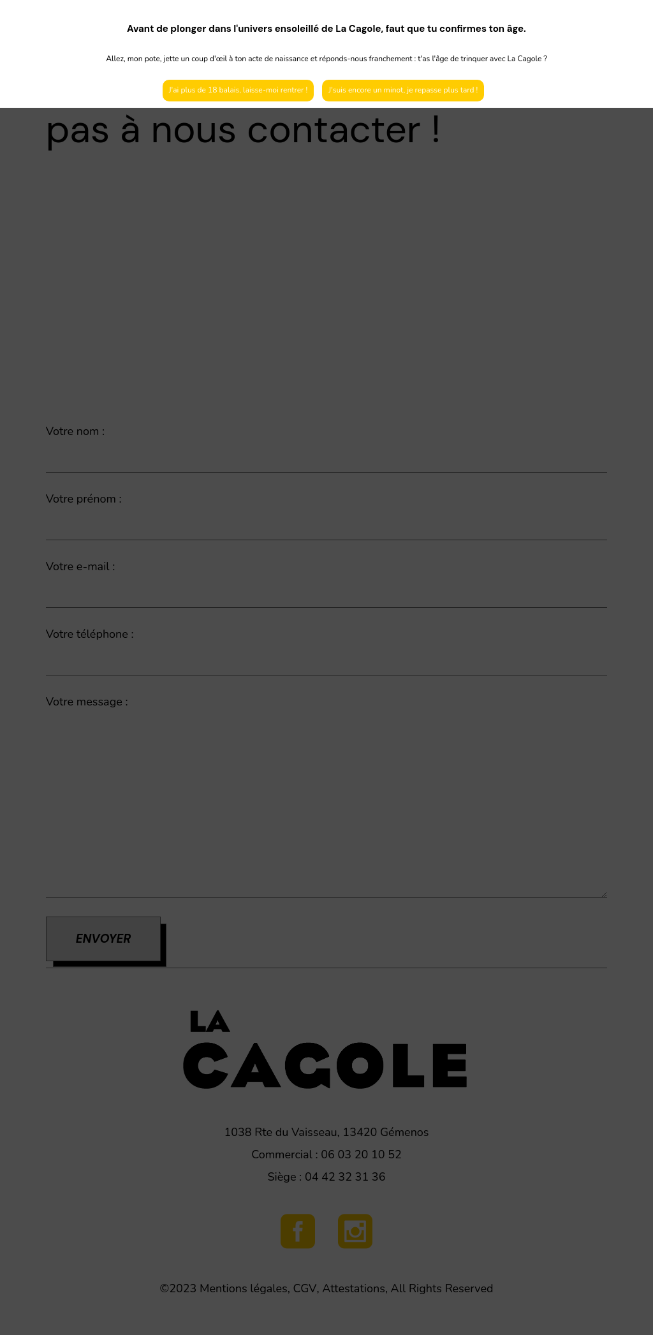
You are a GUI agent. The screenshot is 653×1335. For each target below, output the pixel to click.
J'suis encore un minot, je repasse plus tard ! (403, 90)
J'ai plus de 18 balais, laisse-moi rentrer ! (238, 90)
